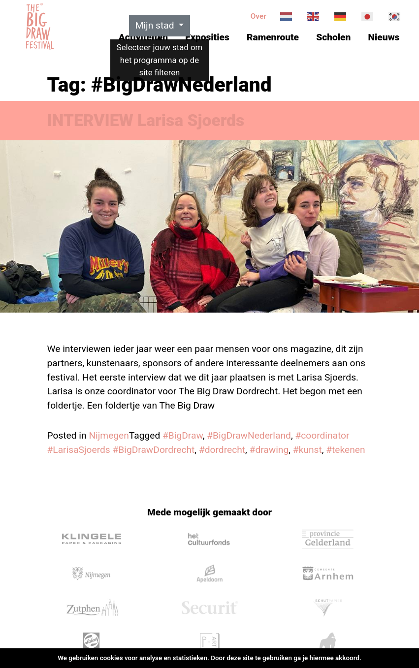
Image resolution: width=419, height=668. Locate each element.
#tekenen (345, 449)
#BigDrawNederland (249, 435)
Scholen (333, 37)
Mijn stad (156, 25)
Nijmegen (109, 435)
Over (258, 16)
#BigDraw (182, 435)
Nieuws (384, 37)
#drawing (269, 449)
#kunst (307, 449)
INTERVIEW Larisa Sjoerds (146, 120)
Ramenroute (273, 37)
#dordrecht (222, 449)
